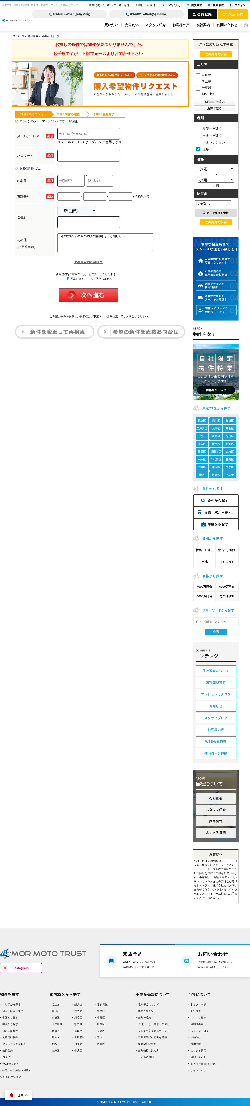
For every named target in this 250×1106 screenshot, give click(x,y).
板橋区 (230, 420)
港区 (202, 475)
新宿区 (216, 444)
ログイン (7, 1057)
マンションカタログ (216, 694)
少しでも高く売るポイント (154, 1030)
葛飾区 (230, 428)
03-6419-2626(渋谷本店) (70, 14)
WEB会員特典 (215, 741)
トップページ (198, 1004)
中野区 (202, 467)
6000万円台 (204, 596)
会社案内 (203, 25)
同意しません (101, 282)
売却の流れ (144, 1017)
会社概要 (215, 798)
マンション (227, 562)
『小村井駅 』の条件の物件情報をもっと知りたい (110, 244)
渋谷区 (202, 444)
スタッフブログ (216, 718)
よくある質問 (216, 832)
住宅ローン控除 (216, 753)
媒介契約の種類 (147, 1044)
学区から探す (214, 524)
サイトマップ (198, 1070)
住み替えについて (216, 670)
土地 (202, 149)
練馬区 (216, 467)
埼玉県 (203, 81)
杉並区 (230, 444)
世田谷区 (215, 451)
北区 (202, 436)
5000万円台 (227, 586)
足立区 (202, 420)
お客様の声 (181, 25)
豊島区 (230, 459)
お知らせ (215, 706)
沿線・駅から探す (215, 512)
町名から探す (10, 1024)
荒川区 (216, 420)
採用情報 (215, 821)
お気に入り (171, 5)
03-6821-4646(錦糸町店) (147, 14)
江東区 (216, 436)
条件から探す (214, 501)
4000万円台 (204, 586)
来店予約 (233, 14)
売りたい (132, 25)
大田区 (216, 428)
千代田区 (215, 459)
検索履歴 (215, 5)
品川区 (230, 436)
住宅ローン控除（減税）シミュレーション (15, 1073)
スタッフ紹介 (155, 25)
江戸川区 (201, 428)
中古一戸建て (209, 135)
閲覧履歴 (193, 5)
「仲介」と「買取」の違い (154, 1024)
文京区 (230, 467)
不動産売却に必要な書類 (152, 1037)
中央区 (202, 459)
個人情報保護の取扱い (204, 1063)
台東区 (230, 451)
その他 (230, 475)
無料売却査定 (216, 682)
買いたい (111, 25)
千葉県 (203, 87)
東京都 (203, 75)
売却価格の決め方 (148, 1050)
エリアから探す (11, 1004)
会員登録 (202, 14)
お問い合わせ (227, 25)
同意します (75, 282)
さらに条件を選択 (216, 213)
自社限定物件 (10, 1030)
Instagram (21, 968)
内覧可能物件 (10, 1037)
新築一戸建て (209, 128)
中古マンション (210, 142)
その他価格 (227, 596)
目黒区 (216, 475)
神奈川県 (205, 94)
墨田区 (202, 451)
